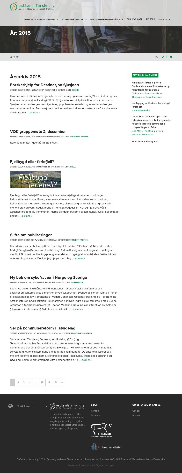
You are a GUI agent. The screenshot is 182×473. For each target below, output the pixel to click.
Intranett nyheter (79, 136)
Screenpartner (86, 465)
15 (55, 382)
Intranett (95, 415)
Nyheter (150, 19)
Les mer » (34, 112)
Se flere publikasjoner (145, 141)
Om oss (136, 410)
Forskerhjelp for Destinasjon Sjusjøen (44, 84)
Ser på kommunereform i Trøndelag (42, 328)
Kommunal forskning (82, 333)
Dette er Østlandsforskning (39, 19)
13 (42, 382)
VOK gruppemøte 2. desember (38, 131)
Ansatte (136, 415)
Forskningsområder (72, 19)
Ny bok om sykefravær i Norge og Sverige (48, 277)
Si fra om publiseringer (31, 234)
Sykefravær (77, 282)
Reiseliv (75, 90)
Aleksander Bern (141, 93)
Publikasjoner (134, 19)
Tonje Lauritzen (154, 97)
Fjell (73, 166)
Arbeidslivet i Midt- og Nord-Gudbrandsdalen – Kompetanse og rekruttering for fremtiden (151, 86)
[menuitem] (31, 406)
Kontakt (162, 19)
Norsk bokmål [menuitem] (24, 406)
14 (49, 382)
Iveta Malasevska (141, 110)
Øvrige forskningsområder (105, 19)
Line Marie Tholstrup (143, 130)
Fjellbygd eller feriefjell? (32, 161)
